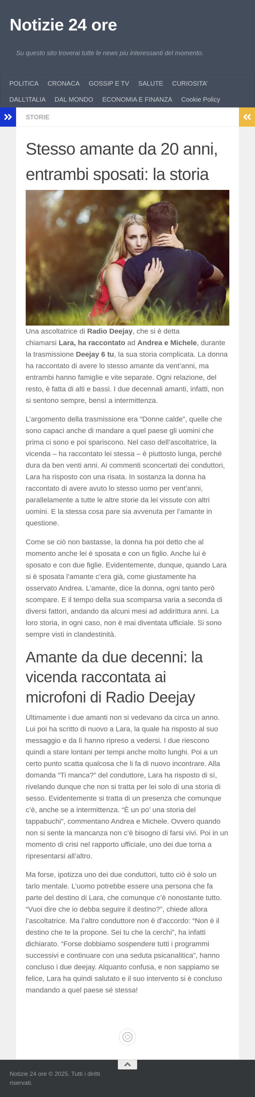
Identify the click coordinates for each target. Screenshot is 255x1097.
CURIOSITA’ (189, 83)
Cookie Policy (200, 99)
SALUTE (150, 83)
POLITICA (24, 83)
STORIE (37, 117)
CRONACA (64, 83)
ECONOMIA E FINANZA (137, 99)
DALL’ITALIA (27, 99)
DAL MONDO (74, 99)
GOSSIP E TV (109, 83)
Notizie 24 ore (63, 24)
